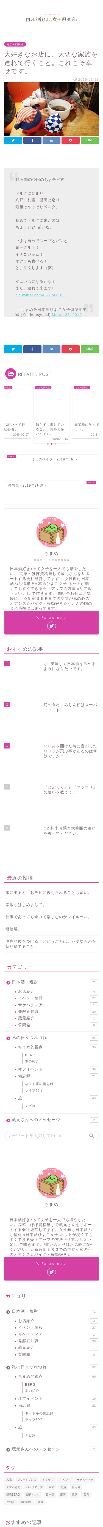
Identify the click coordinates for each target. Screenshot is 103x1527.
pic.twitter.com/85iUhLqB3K (40, 295)
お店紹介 (58, 868)
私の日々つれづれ (55, 914)
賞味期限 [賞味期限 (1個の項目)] (26, 1378)
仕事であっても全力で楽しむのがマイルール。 (48, 793)
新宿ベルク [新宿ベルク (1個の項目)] (33, 1371)
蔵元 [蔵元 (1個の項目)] (86, 1371)
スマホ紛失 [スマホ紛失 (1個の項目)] (13, 1363)
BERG (30, 932)
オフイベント (58, 946)
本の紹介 (32, 938)
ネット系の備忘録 (39, 960)
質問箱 (58, 901)
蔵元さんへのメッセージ (55, 996)
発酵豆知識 (58, 888)
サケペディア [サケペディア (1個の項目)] (85, 1356)
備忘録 (58, 952)
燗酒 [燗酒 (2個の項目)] (63, 1371)
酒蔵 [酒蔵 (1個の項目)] (40, 1378)
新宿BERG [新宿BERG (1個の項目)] (13, 1371)
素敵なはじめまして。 (26, 781)
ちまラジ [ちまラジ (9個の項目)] (48, 1356)
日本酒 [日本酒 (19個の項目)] (50, 1371)
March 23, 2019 (67, 315)
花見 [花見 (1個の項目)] (74, 1371)
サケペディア (58, 881)
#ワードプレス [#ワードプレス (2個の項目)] (27, 1356)
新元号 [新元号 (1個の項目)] (76, 1363)
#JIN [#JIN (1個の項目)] (9, 1356)
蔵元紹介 (58, 895)
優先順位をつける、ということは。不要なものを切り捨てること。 (50, 820)
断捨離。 (13, 806)
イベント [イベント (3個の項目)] (65, 1356)
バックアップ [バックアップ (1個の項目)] (34, 1363)
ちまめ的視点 (15, 44)
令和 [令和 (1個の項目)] (51, 1363)
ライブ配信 (34, 967)
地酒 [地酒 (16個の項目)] (63, 1363)
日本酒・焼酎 (55, 858)
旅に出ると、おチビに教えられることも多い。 (48, 769)
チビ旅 (30, 982)
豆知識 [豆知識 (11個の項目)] (10, 1378)
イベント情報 (58, 875)
